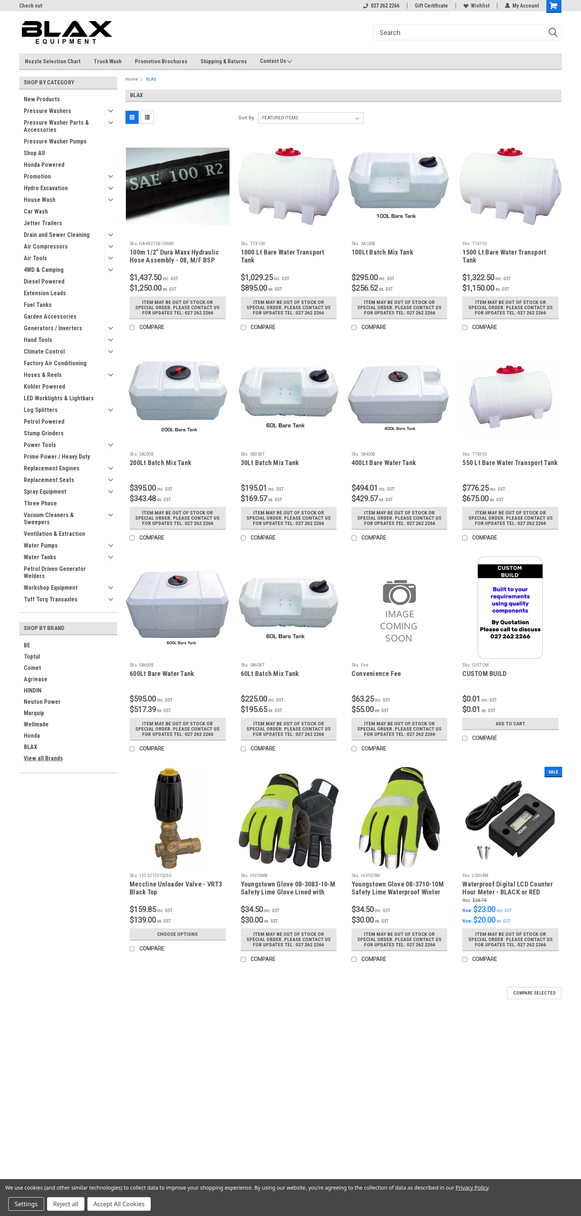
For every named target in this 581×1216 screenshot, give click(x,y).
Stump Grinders (44, 433)
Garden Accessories (50, 316)
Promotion (37, 176)
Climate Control (44, 351)
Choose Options (177, 934)
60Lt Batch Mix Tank (270, 673)
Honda (32, 735)
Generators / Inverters (53, 328)
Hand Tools (38, 339)
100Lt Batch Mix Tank (382, 252)
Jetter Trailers (43, 223)
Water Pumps (41, 545)
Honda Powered (44, 164)
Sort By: (247, 118)
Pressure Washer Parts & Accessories (56, 126)
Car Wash (36, 211)
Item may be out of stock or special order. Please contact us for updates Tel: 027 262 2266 (177, 307)
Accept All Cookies (119, 1204)
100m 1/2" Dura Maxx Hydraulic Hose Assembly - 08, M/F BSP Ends (174, 260)
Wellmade (36, 724)
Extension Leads (45, 293)
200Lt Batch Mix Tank (160, 463)
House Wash (39, 199)
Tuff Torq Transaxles (51, 599)
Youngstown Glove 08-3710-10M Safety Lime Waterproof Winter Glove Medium (398, 892)
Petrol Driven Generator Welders (55, 572)
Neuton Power (42, 701)
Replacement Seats (49, 480)
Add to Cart (510, 723)
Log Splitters (41, 409)
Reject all (65, 1204)
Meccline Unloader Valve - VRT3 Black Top (176, 888)
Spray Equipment (45, 491)
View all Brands (43, 758)
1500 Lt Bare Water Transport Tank (504, 256)
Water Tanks (40, 557)
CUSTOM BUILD (484, 673)
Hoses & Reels (43, 374)
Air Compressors (46, 246)
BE (27, 645)
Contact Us (276, 61)
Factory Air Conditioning (55, 363)
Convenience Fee (376, 673)
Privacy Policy (472, 1187)
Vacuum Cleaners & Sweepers (49, 518)
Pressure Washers (47, 110)
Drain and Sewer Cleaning (57, 234)
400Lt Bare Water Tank (384, 463)
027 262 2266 (381, 6)
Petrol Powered (44, 421)
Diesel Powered (44, 281)
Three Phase (40, 503)
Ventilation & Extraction (54, 533)
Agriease (35, 679)
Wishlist (476, 6)
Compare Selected (534, 993)
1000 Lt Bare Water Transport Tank (282, 256)
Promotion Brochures (161, 61)
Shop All (34, 153)
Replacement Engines (52, 468)
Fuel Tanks (38, 304)
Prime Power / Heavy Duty (57, 456)
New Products (42, 99)
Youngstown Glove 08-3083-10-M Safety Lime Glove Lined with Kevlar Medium (288, 892)
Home (131, 79)
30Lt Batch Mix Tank (270, 463)
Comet (32, 667)
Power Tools (40, 445)
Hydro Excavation (46, 188)
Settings (26, 1204)
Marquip (34, 713)
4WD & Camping (44, 269)
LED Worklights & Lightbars (59, 398)
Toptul (32, 656)
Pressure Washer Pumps (55, 141)
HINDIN (32, 690)
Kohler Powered (44, 386)
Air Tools (35, 258)
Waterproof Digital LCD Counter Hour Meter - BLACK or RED (507, 888)
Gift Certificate (431, 6)
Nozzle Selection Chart (53, 61)
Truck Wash (108, 61)
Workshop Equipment (51, 587)
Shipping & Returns (223, 61)
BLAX (30, 747)
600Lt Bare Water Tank (162, 673)
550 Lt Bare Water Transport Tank (510, 463)
